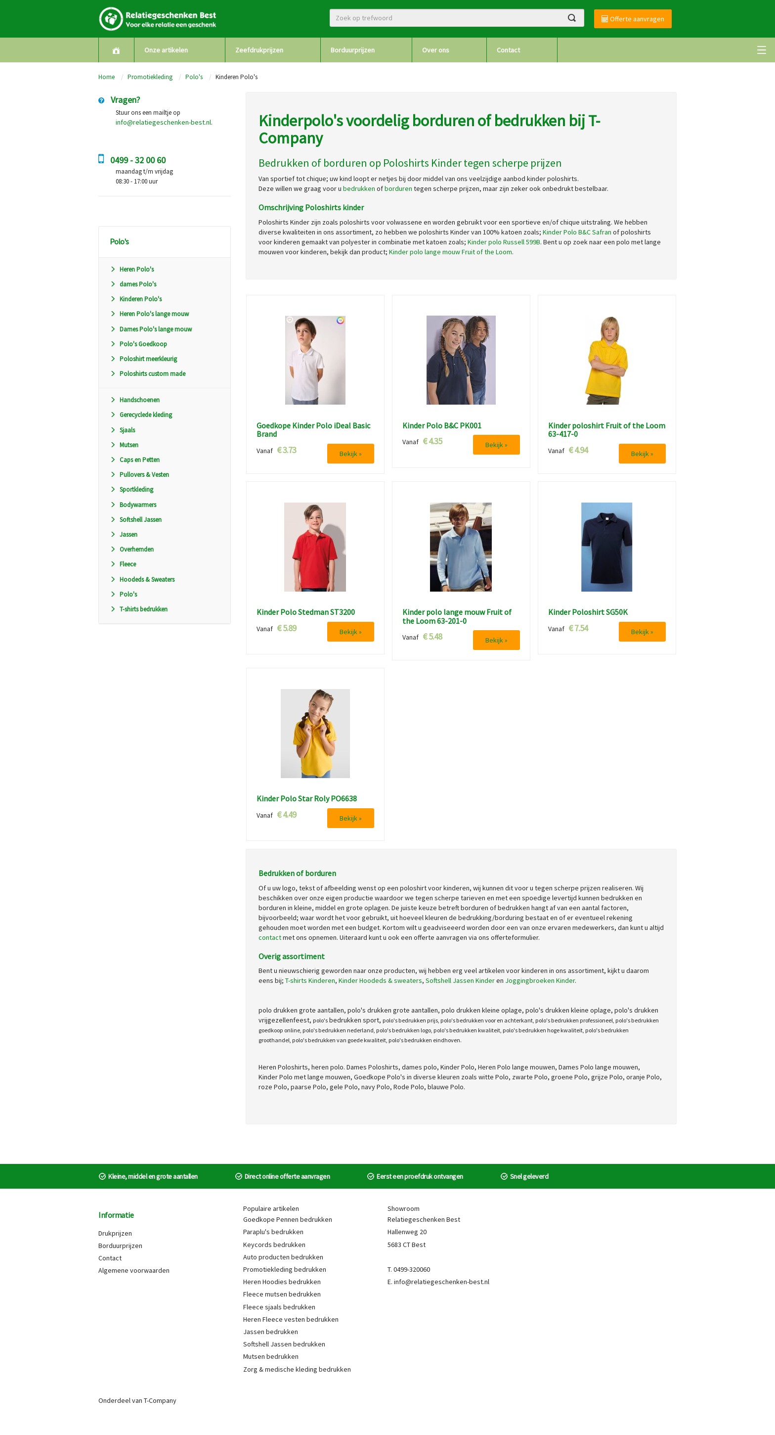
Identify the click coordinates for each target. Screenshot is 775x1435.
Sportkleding (131, 489)
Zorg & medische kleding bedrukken (297, 1369)
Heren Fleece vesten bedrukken (291, 1319)
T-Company (160, 1400)
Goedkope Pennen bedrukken (287, 1219)
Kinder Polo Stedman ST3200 (306, 612)
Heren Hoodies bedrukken (282, 1281)
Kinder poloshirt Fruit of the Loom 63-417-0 (606, 430)
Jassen (123, 534)
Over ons (435, 50)
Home (106, 77)
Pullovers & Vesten (139, 474)
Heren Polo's (132, 269)
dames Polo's (133, 284)
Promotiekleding (150, 77)
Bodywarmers (133, 505)
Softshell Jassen (136, 519)
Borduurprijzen (353, 50)
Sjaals (122, 430)
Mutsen (124, 445)
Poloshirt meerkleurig (143, 359)
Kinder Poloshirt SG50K (588, 612)
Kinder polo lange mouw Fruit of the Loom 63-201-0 (457, 616)
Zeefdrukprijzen (259, 50)
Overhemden (132, 549)
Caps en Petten (135, 460)
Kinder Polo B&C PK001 (441, 425)
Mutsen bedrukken (271, 1356)
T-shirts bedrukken (139, 609)
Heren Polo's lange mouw (149, 314)
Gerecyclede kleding (141, 415)
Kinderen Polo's (136, 299)
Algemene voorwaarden (134, 1270)
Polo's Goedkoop (138, 344)
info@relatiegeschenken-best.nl (163, 122)
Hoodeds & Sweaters (142, 579)
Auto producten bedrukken (283, 1256)
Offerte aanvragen (633, 18)
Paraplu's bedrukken (273, 1231)
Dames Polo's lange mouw (151, 329)
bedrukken (359, 188)
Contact (508, 50)
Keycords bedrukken (274, 1244)
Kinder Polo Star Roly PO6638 (307, 798)
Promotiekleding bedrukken (284, 1269)
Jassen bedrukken (270, 1331)
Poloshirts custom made (147, 374)
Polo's (194, 77)
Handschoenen (135, 400)
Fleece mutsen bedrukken (282, 1294)
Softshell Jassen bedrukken (284, 1344)
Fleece (123, 564)
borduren (398, 188)
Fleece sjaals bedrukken (279, 1306)
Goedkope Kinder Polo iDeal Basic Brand (313, 430)
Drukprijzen (115, 1233)
